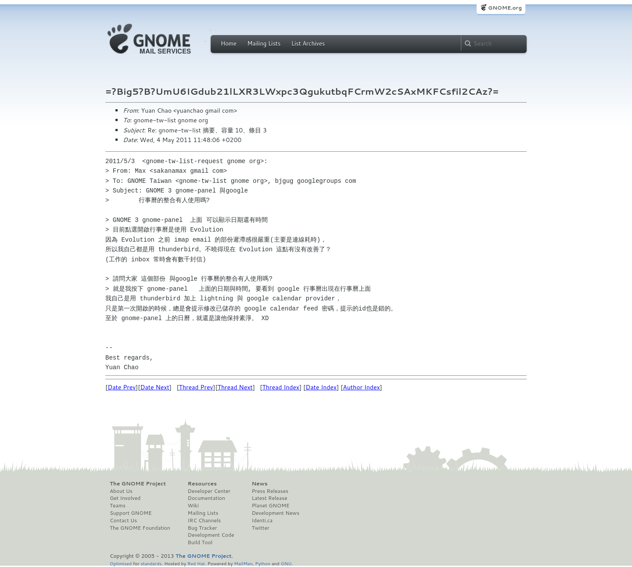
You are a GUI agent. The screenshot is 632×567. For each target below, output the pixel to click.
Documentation (206, 498)
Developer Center (209, 491)
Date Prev (122, 387)
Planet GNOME (270, 505)
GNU (286, 563)
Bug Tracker (202, 527)
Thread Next (235, 387)
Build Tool (200, 542)
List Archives (308, 43)
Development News (275, 513)
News (259, 483)
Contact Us (123, 520)
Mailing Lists (263, 43)
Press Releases (269, 491)
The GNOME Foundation (140, 527)
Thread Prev (196, 387)
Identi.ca (262, 520)
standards (151, 563)
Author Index (361, 387)
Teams (118, 505)
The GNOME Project (138, 483)
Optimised (121, 563)
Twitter (260, 527)
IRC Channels (204, 520)
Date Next (154, 387)
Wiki (193, 505)
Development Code (211, 534)
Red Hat (196, 563)
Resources (202, 483)
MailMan (243, 563)
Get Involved (125, 498)
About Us (121, 491)
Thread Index (281, 387)
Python (262, 563)
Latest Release (269, 498)
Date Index (321, 387)
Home (229, 43)
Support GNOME (131, 513)
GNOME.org (505, 7)
